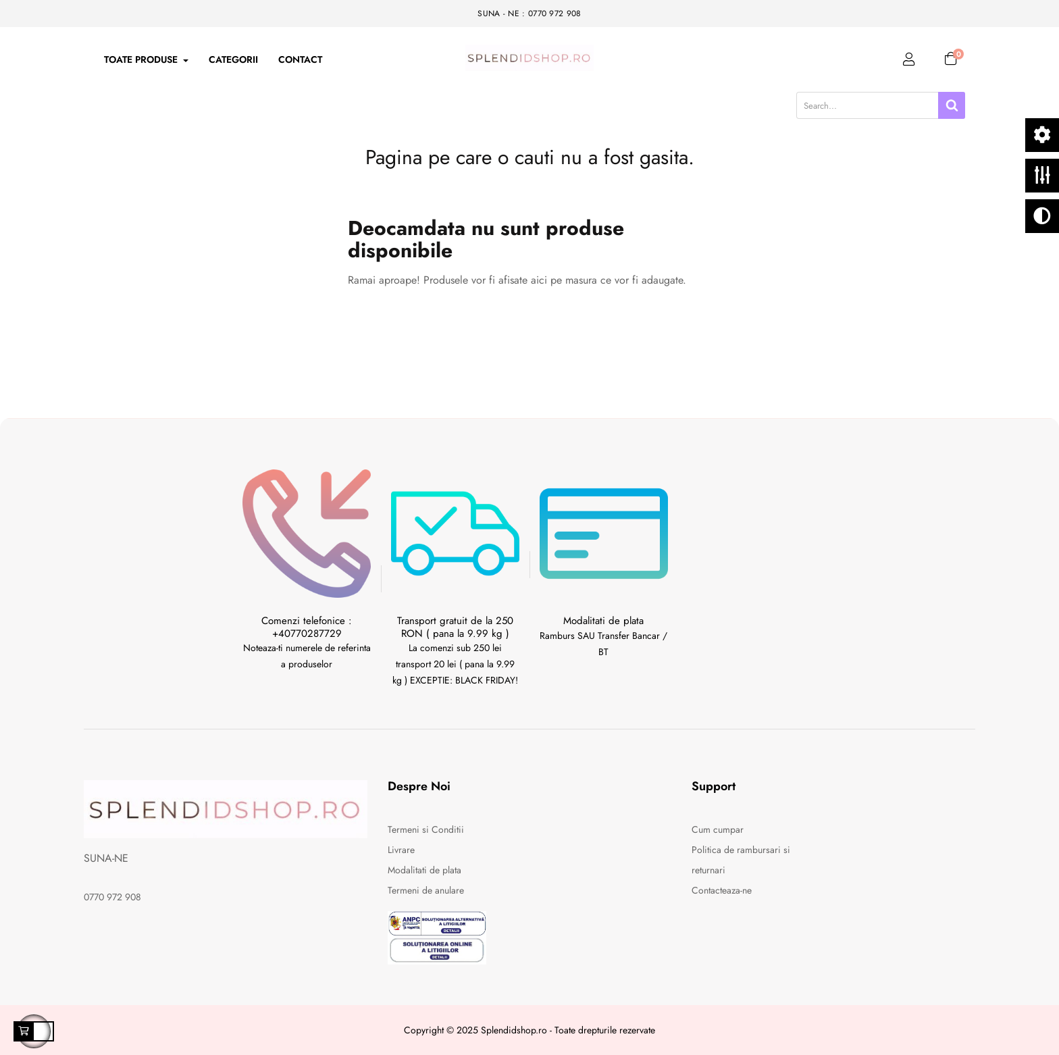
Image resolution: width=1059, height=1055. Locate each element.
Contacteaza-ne (722, 890)
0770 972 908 (112, 897)
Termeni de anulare (426, 890)
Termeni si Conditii (426, 829)
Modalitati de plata (424, 870)
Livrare (401, 849)
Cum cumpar (718, 829)
